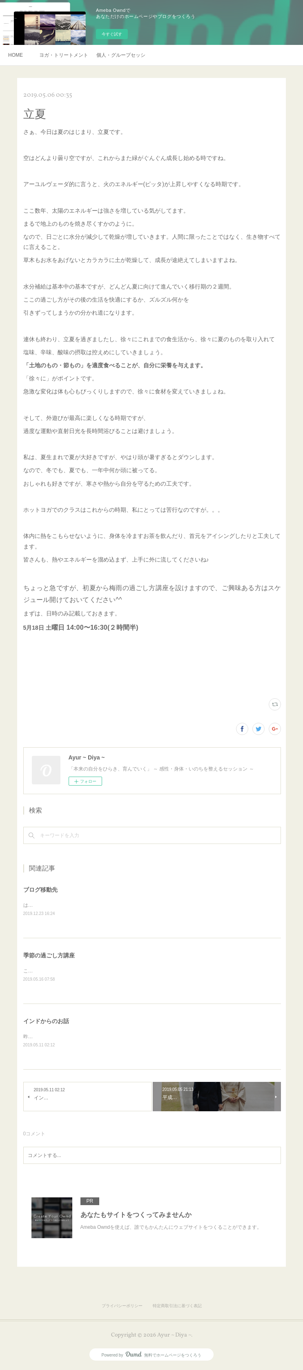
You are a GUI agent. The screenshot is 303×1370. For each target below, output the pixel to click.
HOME (15, 55)
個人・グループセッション (120, 55)
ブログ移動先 (40, 889)
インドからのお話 (46, 1021)
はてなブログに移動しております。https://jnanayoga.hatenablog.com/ (99, 905)
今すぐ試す (112, 34)
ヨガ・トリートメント (63, 55)
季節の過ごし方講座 (49, 955)
